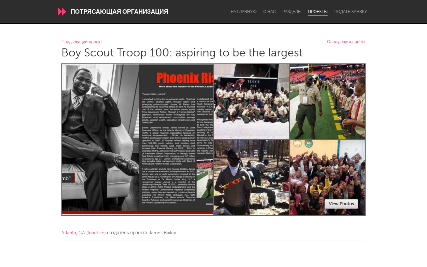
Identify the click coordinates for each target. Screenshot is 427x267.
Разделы (292, 11)
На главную (244, 11)
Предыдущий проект (81, 42)
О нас (269, 11)
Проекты (318, 11)
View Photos (341, 203)
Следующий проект (346, 42)
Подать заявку (350, 11)
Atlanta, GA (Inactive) (83, 233)
